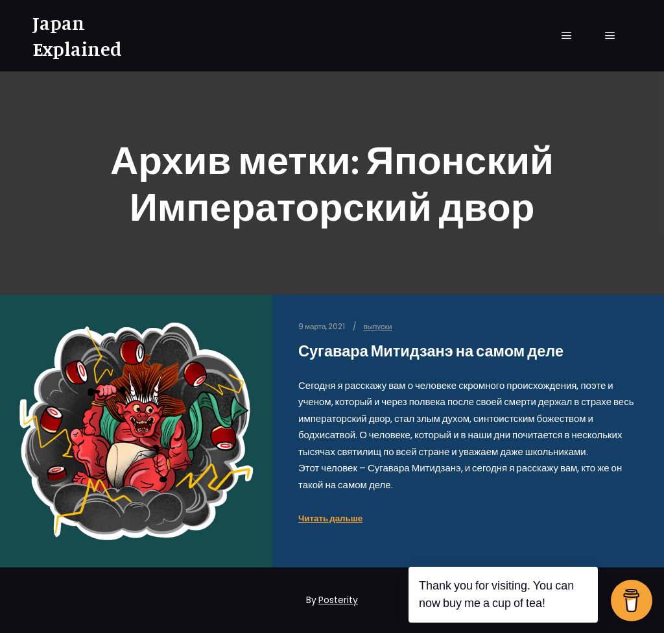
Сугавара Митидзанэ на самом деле (430, 350)
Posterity (338, 599)
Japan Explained (77, 35)
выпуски (377, 326)
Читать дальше (330, 518)
